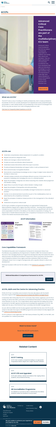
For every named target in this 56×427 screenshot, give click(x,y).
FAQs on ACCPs (43, 88)
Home (3, 6)
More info (13, 425)
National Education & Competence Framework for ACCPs (24, 275)
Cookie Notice (29, 405)
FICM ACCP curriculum (38, 265)
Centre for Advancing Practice (13, 311)
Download (49, 279)
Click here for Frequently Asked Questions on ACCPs (16, 109)
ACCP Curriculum (28, 335)
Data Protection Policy (31, 408)
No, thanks (46, 422)
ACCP (12, 354)
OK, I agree (37, 422)
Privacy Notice (29, 411)
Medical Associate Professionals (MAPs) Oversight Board (32, 295)
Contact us (20, 405)
